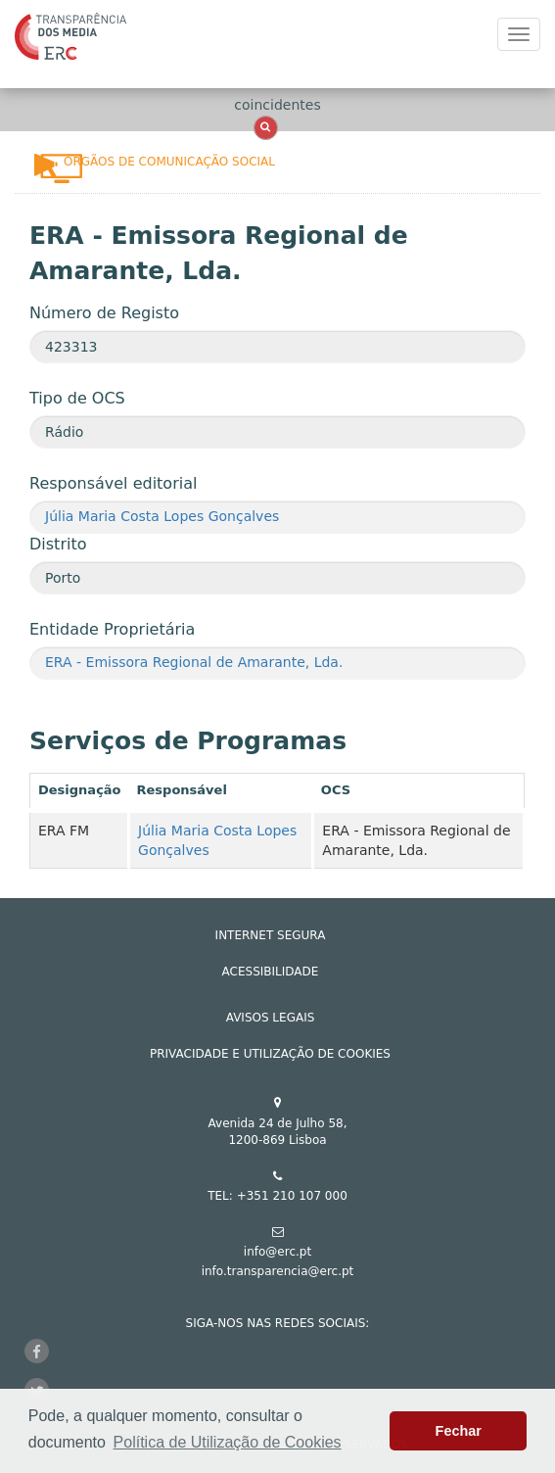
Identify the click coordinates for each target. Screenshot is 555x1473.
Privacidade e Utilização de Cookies (270, 1054)
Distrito (57, 544)
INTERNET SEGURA (270, 935)
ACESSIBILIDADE (270, 971)
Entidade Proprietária (112, 629)
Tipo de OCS (77, 398)
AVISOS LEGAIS (270, 1017)
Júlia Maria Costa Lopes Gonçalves (162, 516)
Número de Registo (104, 313)
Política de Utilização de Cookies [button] (228, 1442)
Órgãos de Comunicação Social (169, 161)
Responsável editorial (113, 483)
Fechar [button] (459, 1431)
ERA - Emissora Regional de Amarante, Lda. (194, 662)
